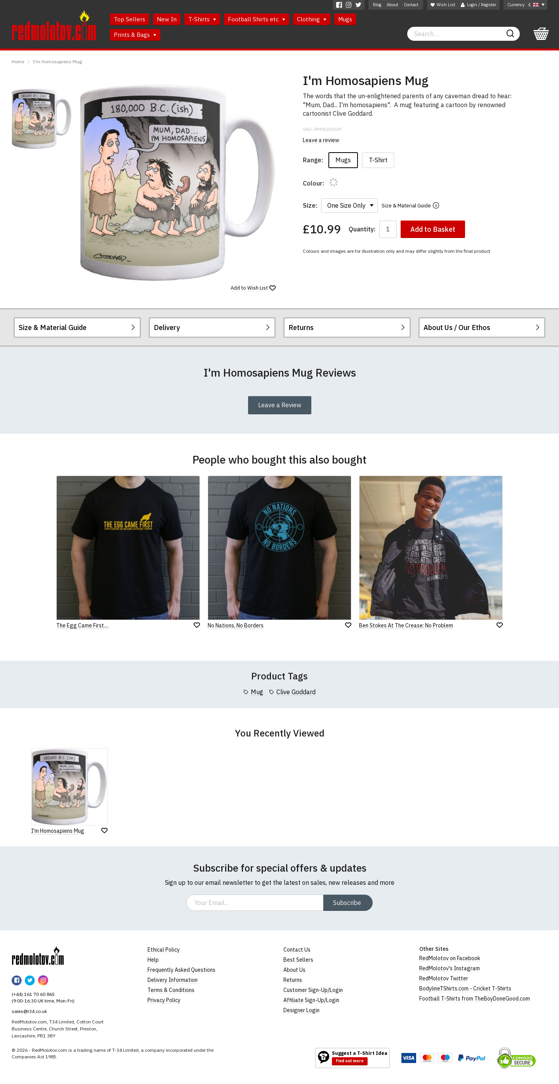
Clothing (311, 19)
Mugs (345, 19)
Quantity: (362, 229)
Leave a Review (279, 405)
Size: (310, 205)
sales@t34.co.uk (29, 1011)
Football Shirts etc (256, 19)
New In (167, 19)
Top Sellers (129, 19)
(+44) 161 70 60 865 (33, 994)
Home (18, 61)
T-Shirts (202, 19)
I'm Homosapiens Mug (57, 61)
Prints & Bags (135, 34)
